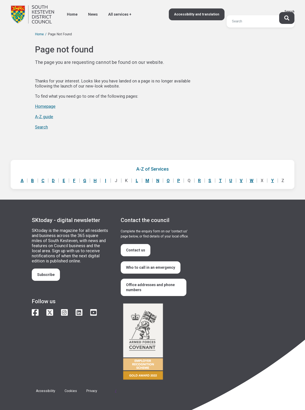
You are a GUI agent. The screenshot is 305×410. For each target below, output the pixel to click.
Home (39, 34)
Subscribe (46, 274)
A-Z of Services (152, 168)
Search (289, 11)
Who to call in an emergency (150, 267)
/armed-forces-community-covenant (155, 341)
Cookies (71, 390)
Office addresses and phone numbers (150, 286)
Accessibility (45, 390)
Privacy (91, 390)
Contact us (135, 249)
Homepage (45, 106)
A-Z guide (44, 116)
